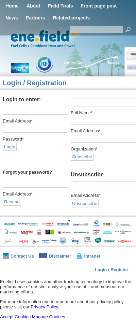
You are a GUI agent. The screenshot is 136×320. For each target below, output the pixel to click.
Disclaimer (55, 256)
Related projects (71, 17)
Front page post (99, 6)
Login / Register (111, 269)
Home (12, 6)
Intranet (88, 256)
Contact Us (18, 256)
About (33, 6)
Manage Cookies (48, 316)
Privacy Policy (44, 306)
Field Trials (60, 6)
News (11, 17)
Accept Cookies (15, 316)
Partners (35, 17)
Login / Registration (35, 83)
